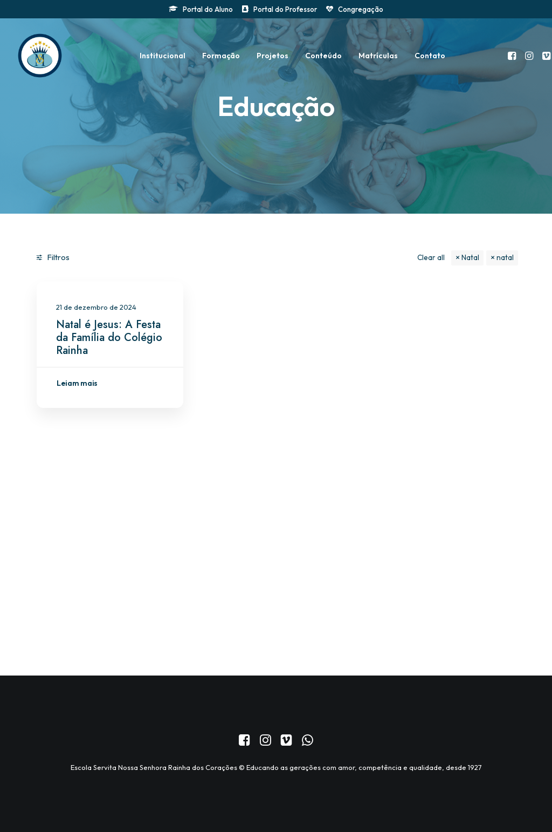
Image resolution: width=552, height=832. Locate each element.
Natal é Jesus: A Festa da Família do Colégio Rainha (109, 337)
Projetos (272, 55)
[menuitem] (201, 9)
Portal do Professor (285, 9)
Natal (470, 257)
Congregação (360, 9)
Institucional (162, 55)
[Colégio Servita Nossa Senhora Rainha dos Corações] (40, 55)
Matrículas (378, 55)
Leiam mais (77, 383)
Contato (430, 55)
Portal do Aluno (208, 9)
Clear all (431, 257)
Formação (221, 55)
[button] (513, 55)
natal (505, 257)
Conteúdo (323, 55)
